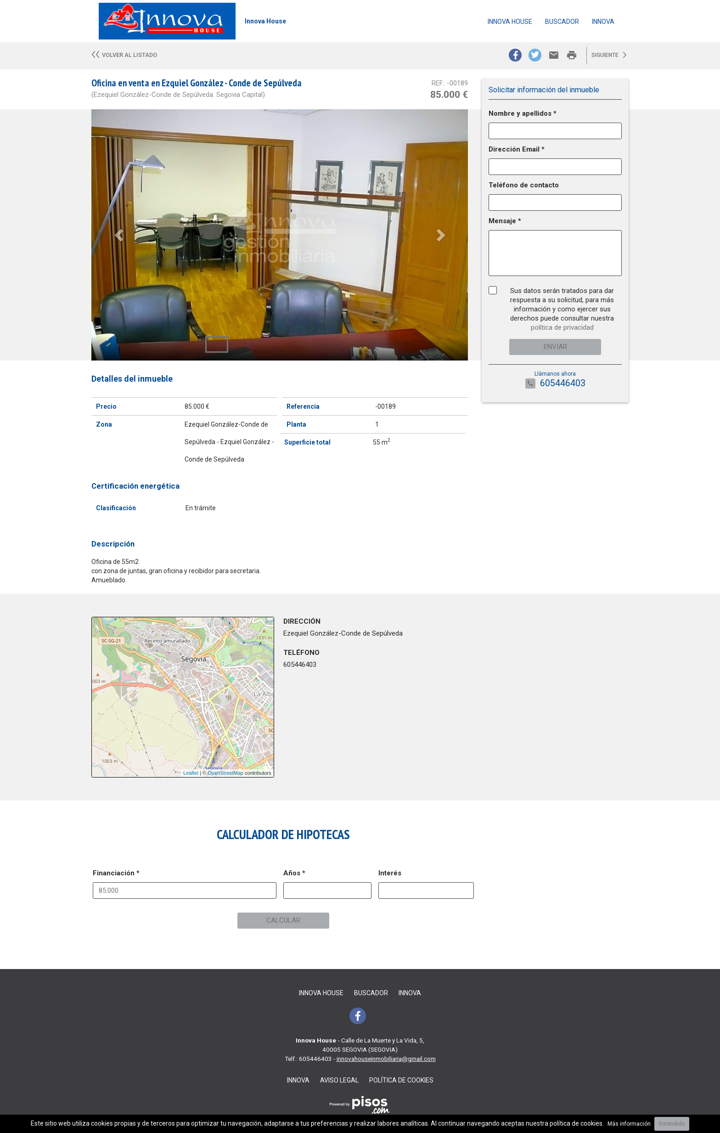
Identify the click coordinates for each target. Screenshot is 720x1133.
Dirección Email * (517, 149)
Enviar (555, 347)
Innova (603, 21)
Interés (389, 873)
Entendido (672, 1124)
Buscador (562, 21)
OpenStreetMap (225, 773)
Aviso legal (339, 1080)
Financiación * (116, 873)
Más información (629, 1124)
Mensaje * (505, 221)
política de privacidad (562, 327)
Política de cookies (401, 1080)
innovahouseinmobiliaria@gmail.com (386, 1058)
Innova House (510, 21)
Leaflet (190, 773)
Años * (294, 873)
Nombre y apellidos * (523, 113)
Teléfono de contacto (524, 185)
